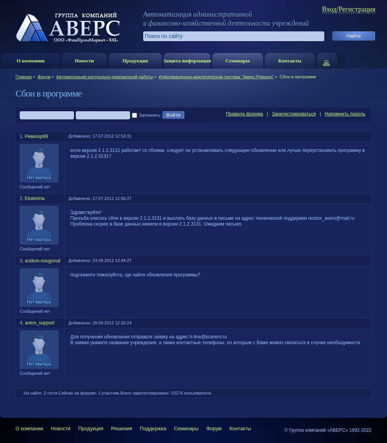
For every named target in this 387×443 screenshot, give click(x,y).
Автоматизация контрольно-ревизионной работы (104, 76)
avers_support (39, 323)
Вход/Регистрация (348, 9)
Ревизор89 (36, 136)
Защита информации (187, 61)
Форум (44, 76)
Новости (84, 61)
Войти (173, 115)
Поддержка (153, 428)
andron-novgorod (42, 261)
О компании (31, 61)
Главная (23, 76)
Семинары (237, 61)
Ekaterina (35, 198)
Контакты (289, 61)
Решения (121, 428)
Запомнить (146, 115)
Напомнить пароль (345, 114)
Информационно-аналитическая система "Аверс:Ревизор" (216, 76)
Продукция (135, 61)
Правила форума (244, 114)
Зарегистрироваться (294, 114)
